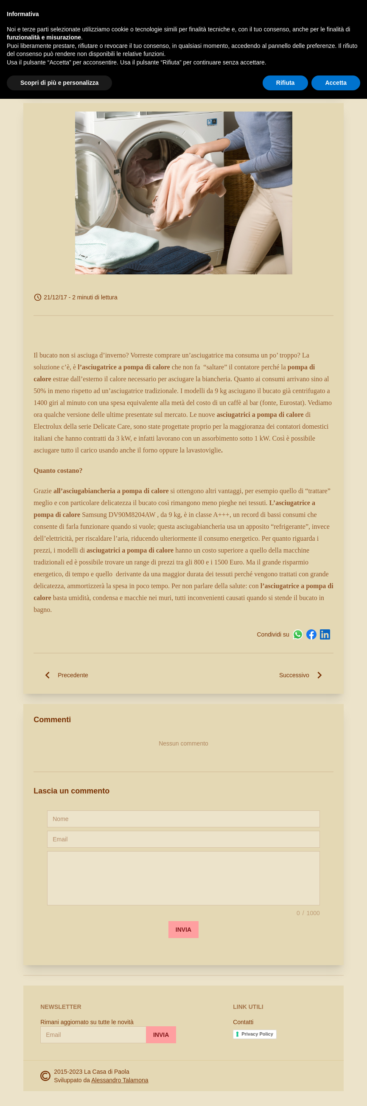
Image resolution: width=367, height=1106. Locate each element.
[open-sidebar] (30, 13)
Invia (183, 929)
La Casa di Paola (79, 13)
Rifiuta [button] (285, 1089)
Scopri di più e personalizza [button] (59, 1089)
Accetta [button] (336, 1089)
